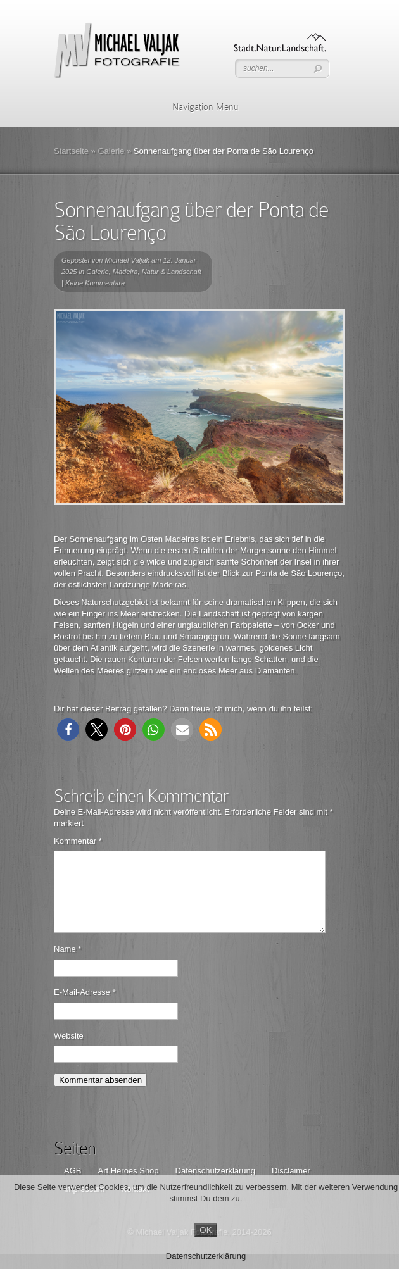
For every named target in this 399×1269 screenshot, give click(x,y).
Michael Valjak (127, 260)
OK (206, 1230)
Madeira (125, 271)
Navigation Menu (197, 107)
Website (69, 1051)
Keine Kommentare (95, 283)
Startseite (71, 151)
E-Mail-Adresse (85, 1007)
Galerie (111, 151)
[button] (68, 729)
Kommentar (78, 841)
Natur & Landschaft (171, 271)
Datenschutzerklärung (206, 1256)
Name (67, 964)
